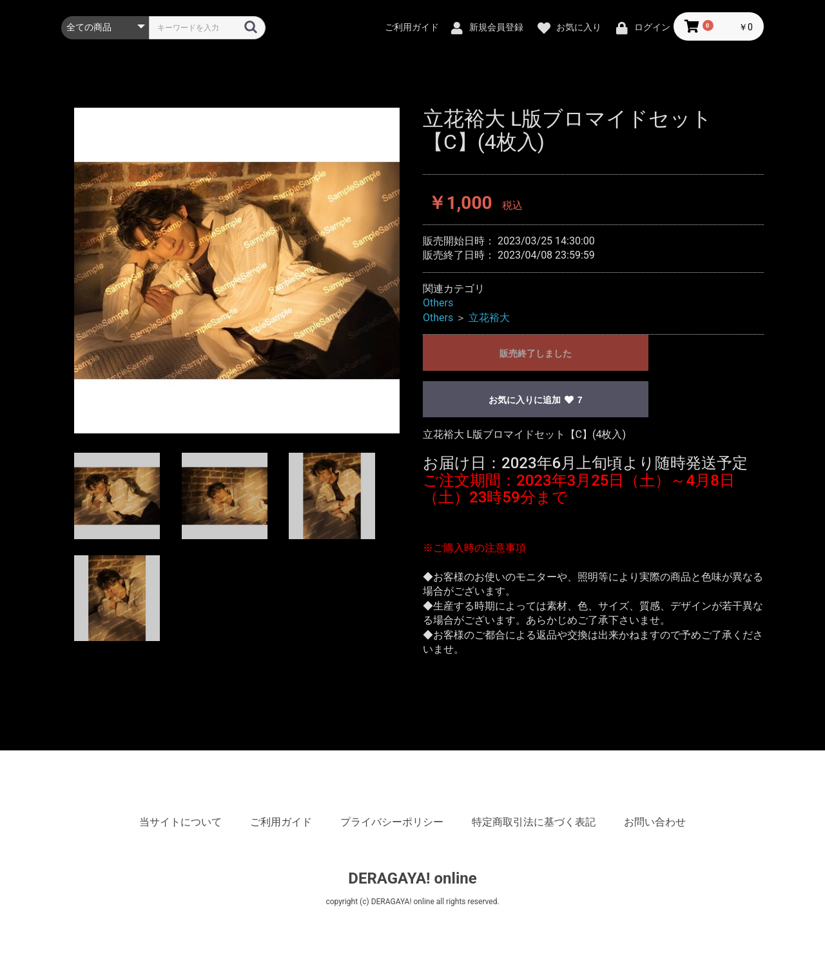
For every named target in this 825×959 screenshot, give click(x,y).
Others (438, 303)
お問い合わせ (655, 822)
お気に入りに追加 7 (535, 400)
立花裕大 (489, 317)
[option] (237, 270)
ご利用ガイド (281, 822)
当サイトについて (180, 822)
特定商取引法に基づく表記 (534, 822)
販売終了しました (536, 353)
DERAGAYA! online (412, 878)
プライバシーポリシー (391, 822)
